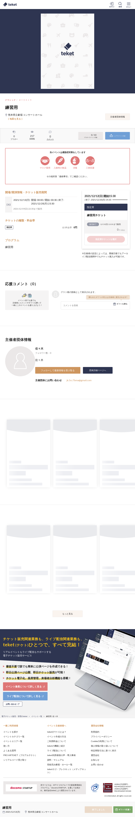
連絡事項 (63, 176)
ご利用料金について (56, 741)
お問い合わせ (97, 764)
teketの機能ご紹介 (56, 746)
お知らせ (95, 760)
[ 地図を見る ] (15, 119)
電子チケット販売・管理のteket (14, 716)
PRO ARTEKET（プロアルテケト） (20, 755)
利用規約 (95, 732)
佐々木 (39, 348)
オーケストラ (25, 100)
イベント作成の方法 (56, 736)
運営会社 (95, 755)
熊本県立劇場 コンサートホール (43, 812)
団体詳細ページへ (97, 370)
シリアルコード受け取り (14, 760)
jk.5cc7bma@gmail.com (79, 380)
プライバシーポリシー (101, 736)
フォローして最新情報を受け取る (58, 370)
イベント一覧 (36, 716)
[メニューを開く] (128, 4)
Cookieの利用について (101, 741)
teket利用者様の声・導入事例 (61, 755)
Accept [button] (124, 802)
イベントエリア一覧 (12, 741)
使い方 (6, 746)
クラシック (10, 100)
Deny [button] (109, 802)
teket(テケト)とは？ (56, 732)
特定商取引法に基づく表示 (103, 750)
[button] (4, 805)
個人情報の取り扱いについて (104, 746)
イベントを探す (10, 732)
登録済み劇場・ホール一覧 (59, 764)
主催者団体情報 (117, 116)
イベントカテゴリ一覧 (13, 736)
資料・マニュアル (55, 760)
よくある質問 (9, 750)
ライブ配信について (56, 750)
